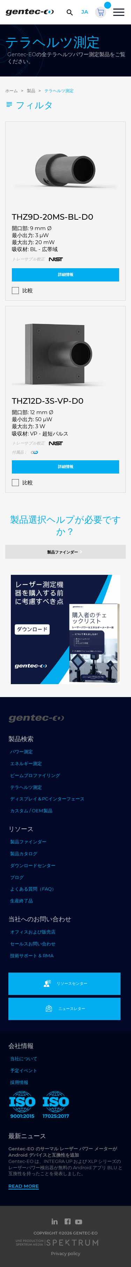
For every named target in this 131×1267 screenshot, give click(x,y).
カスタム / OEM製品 (31, 810)
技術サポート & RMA (31, 955)
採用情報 (19, 1082)
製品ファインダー (65, 552)
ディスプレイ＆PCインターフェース (47, 798)
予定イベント (23, 1070)
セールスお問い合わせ (33, 943)
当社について (23, 1058)
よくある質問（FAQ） (33, 889)
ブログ (17, 877)
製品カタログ (23, 853)
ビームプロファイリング (35, 775)
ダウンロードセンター (33, 865)
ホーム (11, 90)
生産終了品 (21, 900)
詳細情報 (65, 274)
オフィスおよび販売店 (33, 932)
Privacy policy (65, 1253)
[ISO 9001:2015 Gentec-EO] (22, 1106)
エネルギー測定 (26, 763)
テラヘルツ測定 (59, 90)
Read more (23, 1186)
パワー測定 (21, 751)
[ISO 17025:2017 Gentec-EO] (56, 1106)
